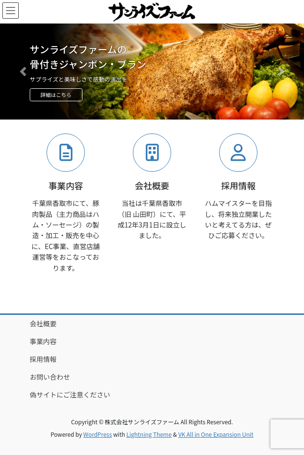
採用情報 (43, 359)
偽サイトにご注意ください (70, 394)
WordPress (97, 434)
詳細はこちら (56, 94)
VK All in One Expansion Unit (216, 434)
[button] (23, 72)
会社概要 (43, 323)
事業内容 (43, 341)
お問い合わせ (50, 377)
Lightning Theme (149, 434)
